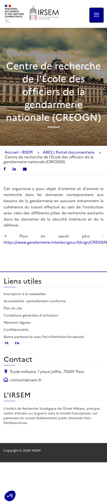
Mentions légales (17, 322)
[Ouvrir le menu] (96, 15)
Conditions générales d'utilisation (31, 315)
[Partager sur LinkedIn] (15, 168)
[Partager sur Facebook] (5, 168)
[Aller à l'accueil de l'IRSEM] (43, 14)
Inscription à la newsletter (25, 293)
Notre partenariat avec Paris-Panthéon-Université (44, 336)
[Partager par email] (25, 168)
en (17, 343)
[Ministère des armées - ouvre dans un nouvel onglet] (14, 14)
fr (7, 343)
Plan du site (13, 308)
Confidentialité (16, 329)
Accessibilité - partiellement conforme (35, 300)
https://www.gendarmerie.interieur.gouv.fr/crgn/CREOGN (55, 242)
